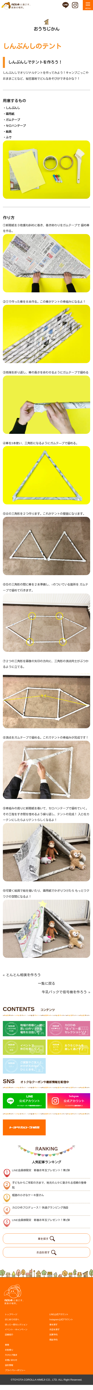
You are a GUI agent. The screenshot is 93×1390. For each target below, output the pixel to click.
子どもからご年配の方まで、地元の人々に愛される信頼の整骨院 (49, 1190)
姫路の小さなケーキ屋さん (28, 1200)
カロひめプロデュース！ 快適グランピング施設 (40, 1212)
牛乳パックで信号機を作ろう (66, 992)
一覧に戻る (46, 984)
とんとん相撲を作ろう (22, 975)
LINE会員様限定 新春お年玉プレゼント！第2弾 (41, 1175)
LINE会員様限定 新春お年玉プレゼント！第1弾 (41, 1225)
